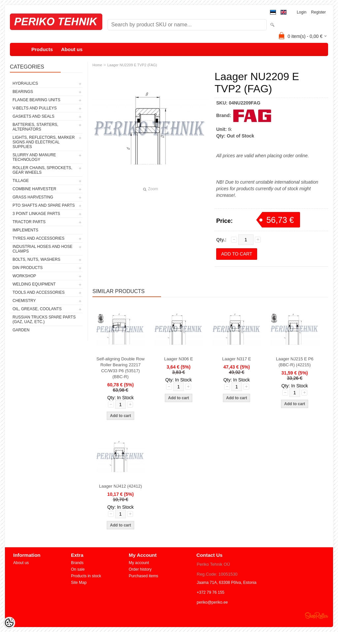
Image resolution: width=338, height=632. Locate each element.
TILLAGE (21, 180)
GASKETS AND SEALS (33, 116)
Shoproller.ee (316, 615)
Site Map (78, 582)
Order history (140, 569)
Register (318, 12)
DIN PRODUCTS (28, 267)
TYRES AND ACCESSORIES (38, 238)
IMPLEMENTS (25, 230)
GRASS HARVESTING (33, 197)
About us (72, 49)
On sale (77, 569)
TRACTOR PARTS (29, 222)
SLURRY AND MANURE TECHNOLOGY (34, 157)
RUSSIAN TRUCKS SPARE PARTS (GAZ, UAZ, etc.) (44, 319)
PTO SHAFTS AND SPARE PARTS (44, 205)
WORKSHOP (24, 276)
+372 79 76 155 (210, 592)
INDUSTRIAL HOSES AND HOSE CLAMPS (43, 249)
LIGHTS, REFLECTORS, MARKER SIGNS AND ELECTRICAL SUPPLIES (44, 142)
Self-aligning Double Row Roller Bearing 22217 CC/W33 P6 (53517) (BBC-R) (120, 367)
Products (42, 49)
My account (139, 562)
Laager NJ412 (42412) (120, 486)
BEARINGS (23, 91)
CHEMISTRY (24, 300)
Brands (77, 562)
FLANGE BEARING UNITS (36, 100)
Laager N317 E (236, 358)
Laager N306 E (178, 358)
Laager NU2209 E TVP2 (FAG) (132, 65)
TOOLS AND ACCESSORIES (39, 292)
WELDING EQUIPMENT (34, 284)
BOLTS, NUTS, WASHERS (36, 259)
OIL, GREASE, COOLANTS (37, 309)
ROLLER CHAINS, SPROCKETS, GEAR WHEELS (42, 170)
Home (97, 65)
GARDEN (21, 330)
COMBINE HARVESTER (34, 189)
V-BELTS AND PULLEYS (35, 108)
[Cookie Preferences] (9, 623)
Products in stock (86, 576)
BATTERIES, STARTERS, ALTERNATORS (35, 127)
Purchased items (143, 576)
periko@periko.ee (212, 602)
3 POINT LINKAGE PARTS (36, 213)
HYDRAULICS (25, 83)
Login (301, 12)
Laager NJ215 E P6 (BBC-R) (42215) (294, 361)
